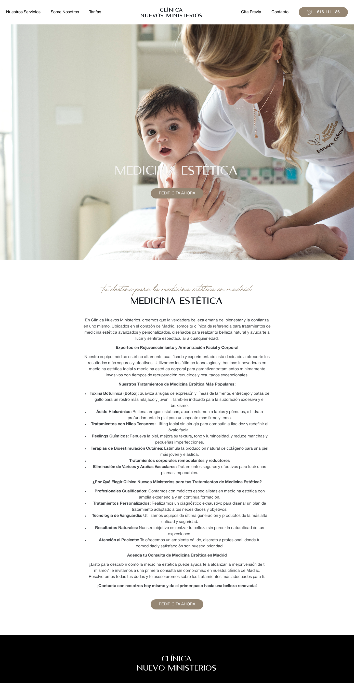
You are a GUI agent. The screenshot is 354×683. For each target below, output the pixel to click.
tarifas (95, 12)
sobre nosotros (65, 12)
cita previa (251, 12)
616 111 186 (323, 12)
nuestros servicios (23, 12)
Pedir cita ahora (177, 193)
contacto (280, 12)
